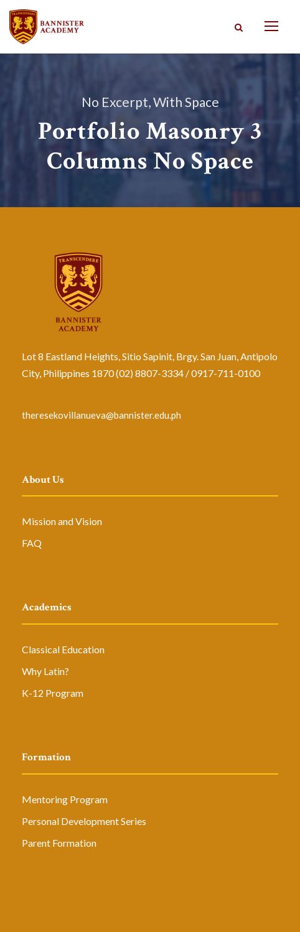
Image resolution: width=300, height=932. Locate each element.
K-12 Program (52, 693)
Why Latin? (45, 671)
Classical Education (63, 649)
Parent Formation (59, 843)
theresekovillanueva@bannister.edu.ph (101, 415)
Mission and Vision (62, 521)
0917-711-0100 (225, 373)
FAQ (32, 543)
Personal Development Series (84, 821)
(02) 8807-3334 (150, 373)
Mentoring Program (65, 799)
